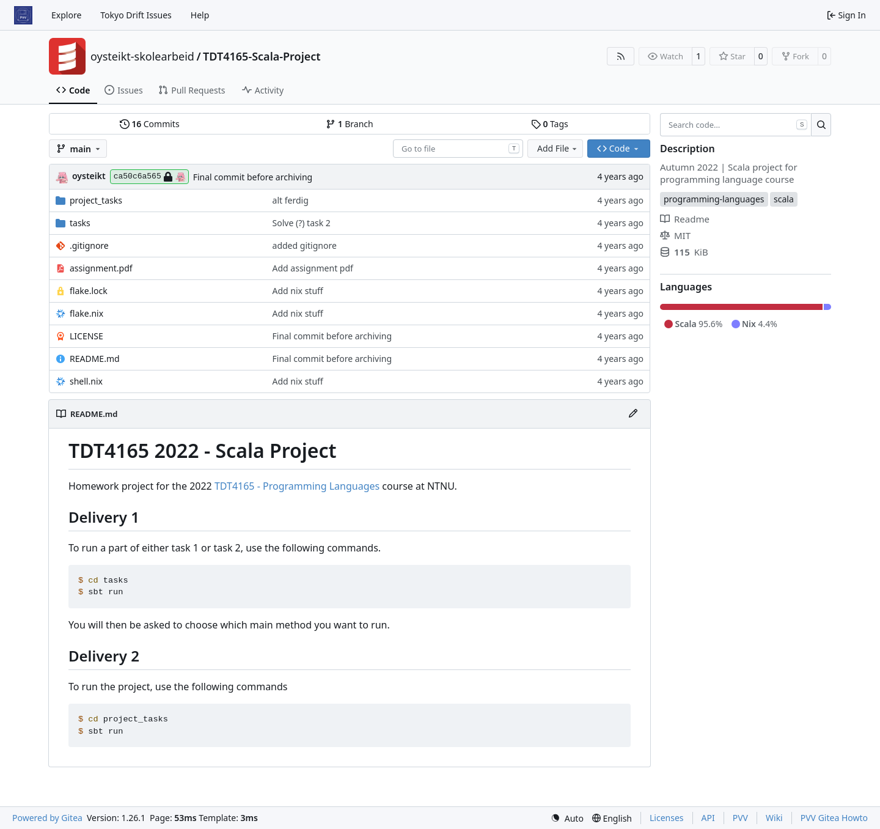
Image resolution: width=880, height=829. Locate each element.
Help (200, 15)
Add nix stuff (298, 291)
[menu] (567, 818)
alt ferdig (291, 200)
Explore (66, 15)
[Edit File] (633, 413)
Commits (150, 124)
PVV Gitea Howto (834, 817)
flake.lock (89, 291)
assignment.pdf (101, 268)
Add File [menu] (558, 148)
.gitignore (89, 245)
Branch (349, 124)
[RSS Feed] (621, 56)
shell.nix (86, 381)
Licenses (667, 817)
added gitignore (305, 245)
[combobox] (458, 148)
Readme (685, 219)
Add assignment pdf (313, 268)
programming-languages (714, 199)
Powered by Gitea (47, 817)
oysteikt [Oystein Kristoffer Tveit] (89, 176)
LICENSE (86, 336)
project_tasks (96, 200)
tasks (80, 223)
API (708, 817)
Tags (549, 124)
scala (784, 199)
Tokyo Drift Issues (136, 15)
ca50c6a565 (149, 177)
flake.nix (86, 313)
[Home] (23, 15)
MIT (675, 235)
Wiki (774, 817)
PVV (740, 817)
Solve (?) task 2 (302, 223)
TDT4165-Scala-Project (262, 56)
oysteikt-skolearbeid (142, 56)
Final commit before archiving (252, 177)
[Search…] (821, 124)
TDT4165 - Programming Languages (297, 486)
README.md (95, 358)
